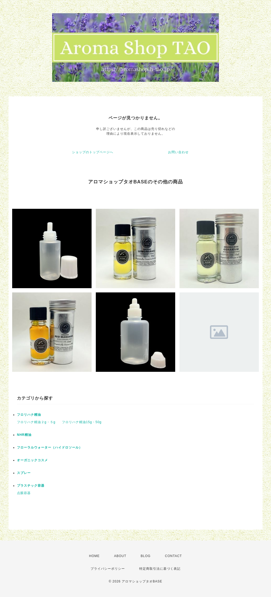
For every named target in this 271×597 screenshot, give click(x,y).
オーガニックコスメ (32, 460)
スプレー (24, 473)
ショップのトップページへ (92, 152)
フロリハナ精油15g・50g (82, 422)
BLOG (146, 556)
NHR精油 (24, 435)
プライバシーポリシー (108, 569)
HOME (94, 556)
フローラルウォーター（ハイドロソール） (49, 447)
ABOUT (120, 556)
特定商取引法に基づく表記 (159, 569)
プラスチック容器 (30, 485)
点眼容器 (24, 493)
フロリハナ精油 (29, 415)
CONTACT (173, 556)
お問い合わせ (178, 152)
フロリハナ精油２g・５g (36, 422)
